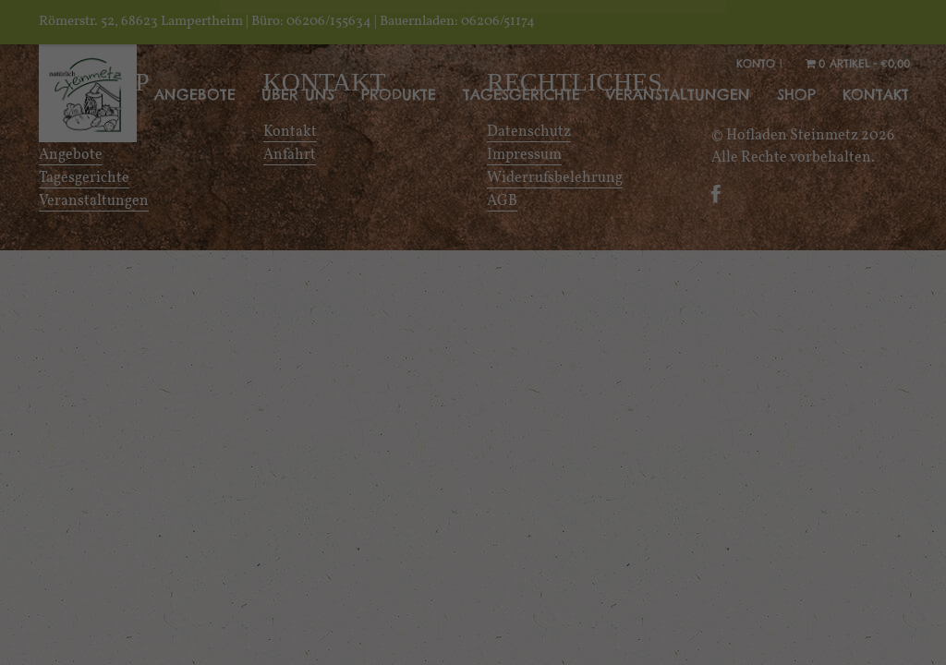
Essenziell (295, 451)
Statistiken (630, 451)
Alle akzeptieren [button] (473, 593)
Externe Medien (320, 494)
